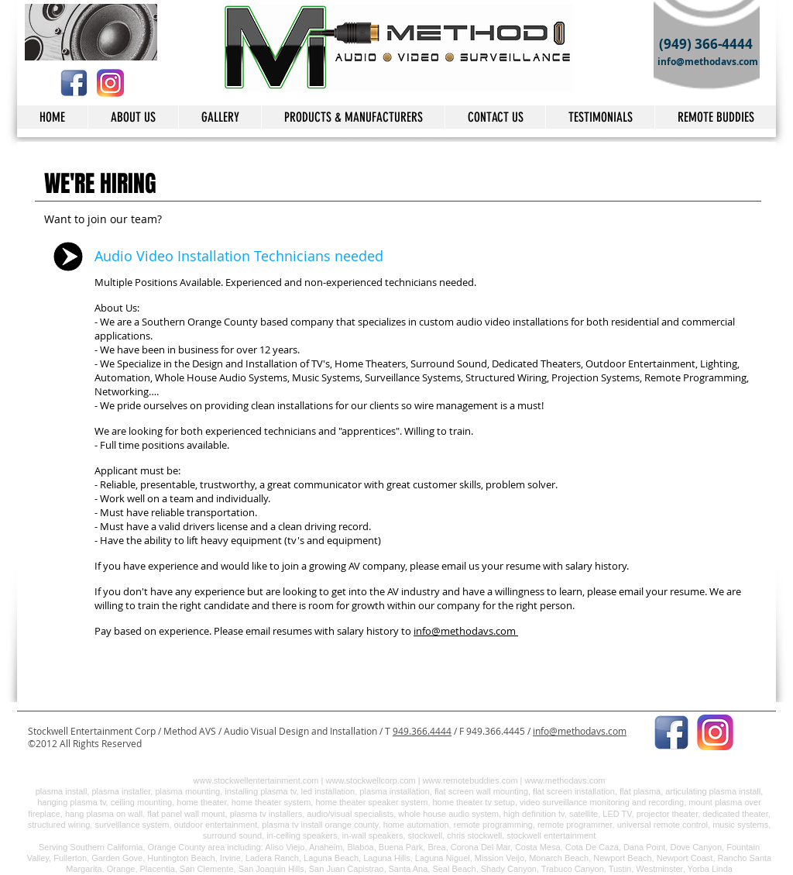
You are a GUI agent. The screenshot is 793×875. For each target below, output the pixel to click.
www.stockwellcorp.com (371, 780)
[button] (495, 117)
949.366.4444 (422, 731)
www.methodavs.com (565, 780)
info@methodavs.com (465, 631)
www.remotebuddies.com (470, 780)
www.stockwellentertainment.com (256, 780)
